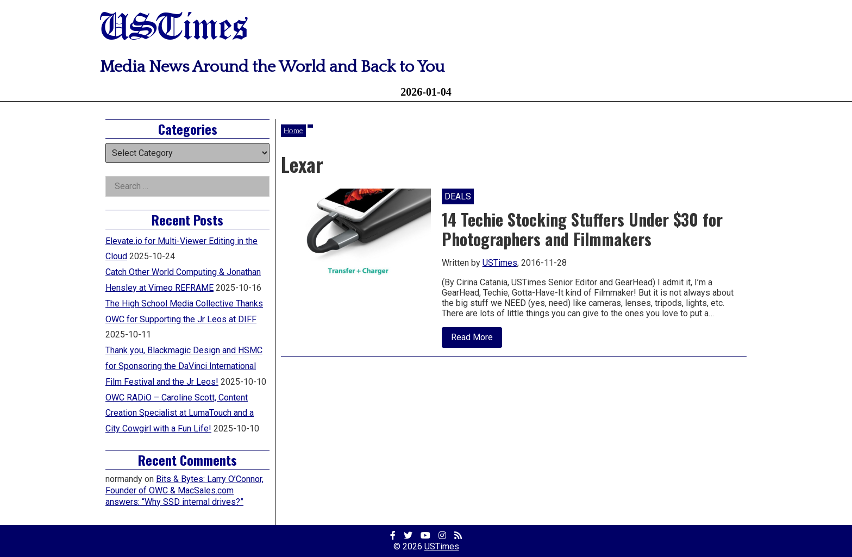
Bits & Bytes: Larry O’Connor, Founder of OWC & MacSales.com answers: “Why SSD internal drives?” (184, 490)
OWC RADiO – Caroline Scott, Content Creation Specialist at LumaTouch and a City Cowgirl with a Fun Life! (179, 413)
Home (293, 130)
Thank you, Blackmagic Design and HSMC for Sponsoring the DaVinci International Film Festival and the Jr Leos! (183, 366)
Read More (476, 339)
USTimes (174, 28)
